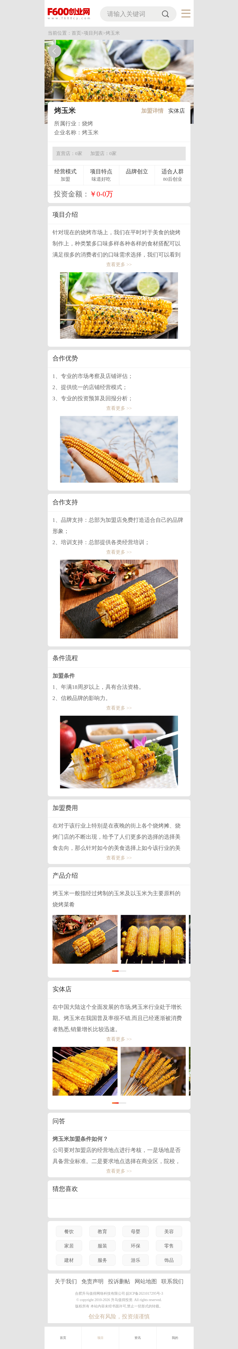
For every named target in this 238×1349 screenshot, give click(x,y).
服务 (102, 1260)
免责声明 (92, 1281)
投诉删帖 (119, 1281)
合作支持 (65, 502)
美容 (169, 1231)
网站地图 (146, 1281)
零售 (169, 1245)
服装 (102, 1245)
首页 (63, 1337)
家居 (69, 1245)
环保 (135, 1245)
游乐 (135, 1260)
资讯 (137, 1337)
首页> (78, 33)
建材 (69, 1260)
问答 (58, 1121)
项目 (100, 1337)
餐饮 (69, 1231)
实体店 (176, 111)
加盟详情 (152, 111)
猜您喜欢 (65, 1188)
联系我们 (172, 1281)
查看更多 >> (119, 264)
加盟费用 (65, 807)
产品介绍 (65, 875)
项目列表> (95, 33)
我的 (175, 1337)
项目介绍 (65, 214)
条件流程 (65, 658)
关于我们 (66, 1281)
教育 (102, 1231)
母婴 (135, 1231)
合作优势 (65, 358)
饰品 (169, 1260)
